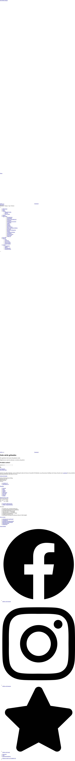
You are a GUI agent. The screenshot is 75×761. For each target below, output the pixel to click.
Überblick (2, 486)
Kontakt (3, 244)
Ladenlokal (65, 473)
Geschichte (7, 240)
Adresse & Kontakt (3, 476)
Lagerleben (9, 222)
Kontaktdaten (7, 245)
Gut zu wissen (7, 241)
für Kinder (9, 229)
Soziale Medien (8, 243)
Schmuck (9, 225)
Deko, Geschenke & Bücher (12, 227)
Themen (3, 215)
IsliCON (6, 213)
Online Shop (4, 216)
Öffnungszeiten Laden (4, 497)
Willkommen (4, 208)
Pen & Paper (9, 235)
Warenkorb (2, 204)
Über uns (4, 238)
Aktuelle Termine (8, 212)
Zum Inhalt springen (4, 0)
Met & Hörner (9, 226)
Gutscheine (9, 220)
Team (6, 239)
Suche (1, 465)
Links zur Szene (8, 242)
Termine (3, 211)
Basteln (8, 231)
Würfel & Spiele (10, 234)
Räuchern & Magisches (11, 230)
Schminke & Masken (11, 232)
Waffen (8, 223)
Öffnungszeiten (7, 248)
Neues (3, 209)
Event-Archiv (7, 214)
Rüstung (8, 224)
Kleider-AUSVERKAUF (11, 219)
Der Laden (4, 237)
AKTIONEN (9, 218)
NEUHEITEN (9, 217)
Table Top (9, 236)
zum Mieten (9, 233)
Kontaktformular (8, 249)
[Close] (0, 251)
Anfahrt (6, 247)
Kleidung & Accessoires (11, 221)
